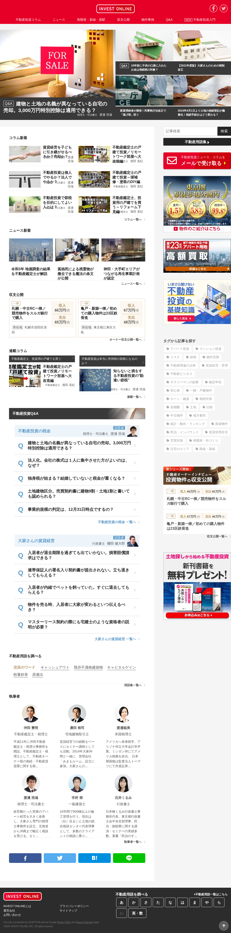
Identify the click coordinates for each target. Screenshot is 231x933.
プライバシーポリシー (74, 906)
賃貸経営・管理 (217, 365)
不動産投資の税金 (34, 431)
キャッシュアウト (55, 667)
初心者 (175, 390)
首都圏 (175, 407)
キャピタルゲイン (121, 667)
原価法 (37, 674)
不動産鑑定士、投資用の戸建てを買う (42, 358)
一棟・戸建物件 (201, 390)
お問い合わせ (12, 915)
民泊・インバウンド (184, 432)
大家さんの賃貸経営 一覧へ (117, 639)
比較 (209, 407)
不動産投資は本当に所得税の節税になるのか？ (113, 361)
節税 (193, 357)
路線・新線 (207, 449)
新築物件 (221, 424)
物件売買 (212, 357)
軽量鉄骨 (21, 674)
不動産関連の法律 (183, 365)
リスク (175, 357)
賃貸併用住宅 (218, 432)
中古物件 (176, 415)
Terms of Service (84, 922)
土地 (193, 407)
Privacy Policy (64, 922)
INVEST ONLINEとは (17, 906)
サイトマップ (68, 910)
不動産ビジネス (181, 374)
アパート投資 (179, 349)
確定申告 (215, 382)
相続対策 (205, 399)
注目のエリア (179, 449)
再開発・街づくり (205, 440)
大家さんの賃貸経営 (36, 541)
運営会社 (9, 910)
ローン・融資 (179, 399)
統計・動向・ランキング (187, 424)
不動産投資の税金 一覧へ (119, 522)
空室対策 (176, 440)
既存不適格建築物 (88, 667)
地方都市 (199, 415)
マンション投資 (210, 349)
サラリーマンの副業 (184, 382)
